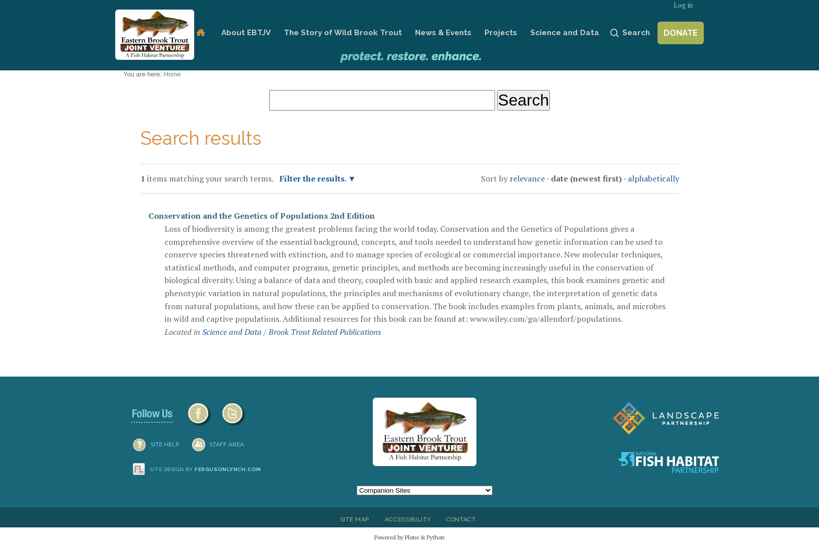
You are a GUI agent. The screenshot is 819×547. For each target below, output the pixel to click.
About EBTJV (246, 32)
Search (636, 32)
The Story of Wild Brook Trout (343, 32)
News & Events (443, 32)
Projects (500, 32)
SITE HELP (164, 444)
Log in (683, 5)
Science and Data (564, 32)
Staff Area (226, 444)
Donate (681, 33)
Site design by (205, 469)
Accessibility (408, 519)
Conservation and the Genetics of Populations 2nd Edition (261, 215)
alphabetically (653, 178)
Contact (461, 519)
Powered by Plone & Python (409, 537)
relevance (527, 178)
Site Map (354, 519)
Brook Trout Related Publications (325, 331)
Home (200, 33)
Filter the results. (314, 178)
